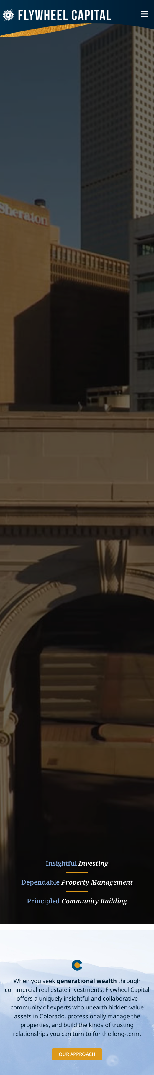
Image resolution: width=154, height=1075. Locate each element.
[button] (144, 14)
